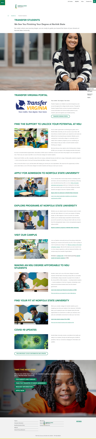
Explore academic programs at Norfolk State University (65, 227)
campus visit (60, 256)
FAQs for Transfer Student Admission (31, 383)
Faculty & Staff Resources (45, 425)
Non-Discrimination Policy (19, 425)
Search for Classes (90, 94)
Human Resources (43, 423)
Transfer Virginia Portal (60, 116)
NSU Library (42, 420)
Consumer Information (18, 423)
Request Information (24, 387)
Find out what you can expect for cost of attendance (63, 293)
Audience (13, 15)
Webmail (16, 427)
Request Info (90, 89)
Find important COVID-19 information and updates (31, 353)
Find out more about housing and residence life (62, 322)
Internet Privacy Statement (19, 429)
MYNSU (79, 421)
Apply (88, 97)
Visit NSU (89, 91)
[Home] (8, 15)
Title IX (15, 420)
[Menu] (2, 2)
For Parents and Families (26, 380)
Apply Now (20, 391)
